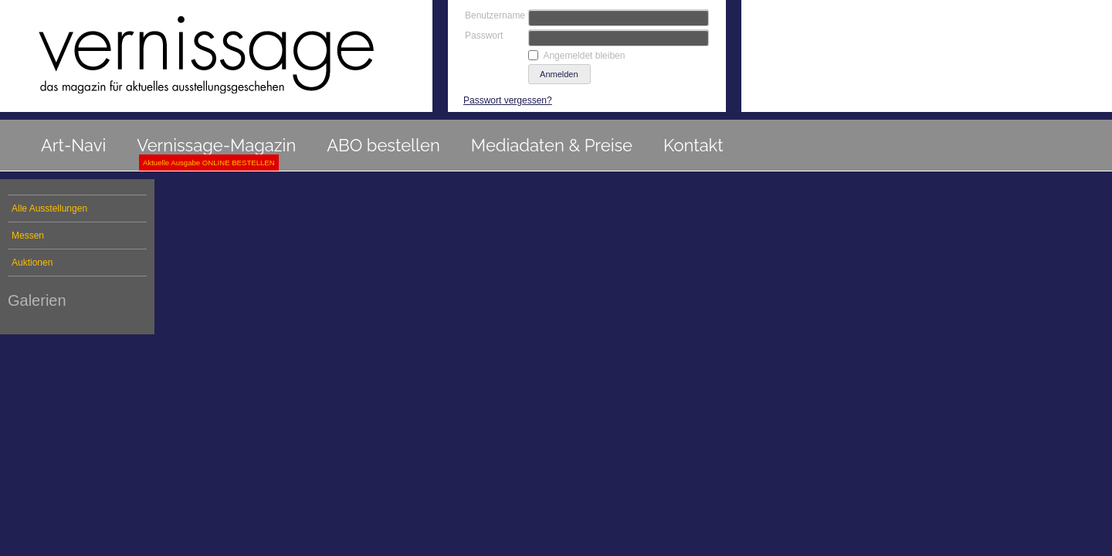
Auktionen (32, 262)
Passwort (484, 35)
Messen (28, 235)
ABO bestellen (383, 145)
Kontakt (693, 145)
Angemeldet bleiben (584, 55)
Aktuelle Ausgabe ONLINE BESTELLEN (209, 162)
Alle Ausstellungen (49, 208)
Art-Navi (73, 145)
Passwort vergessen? (507, 100)
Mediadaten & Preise (551, 145)
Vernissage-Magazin (216, 145)
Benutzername (495, 15)
